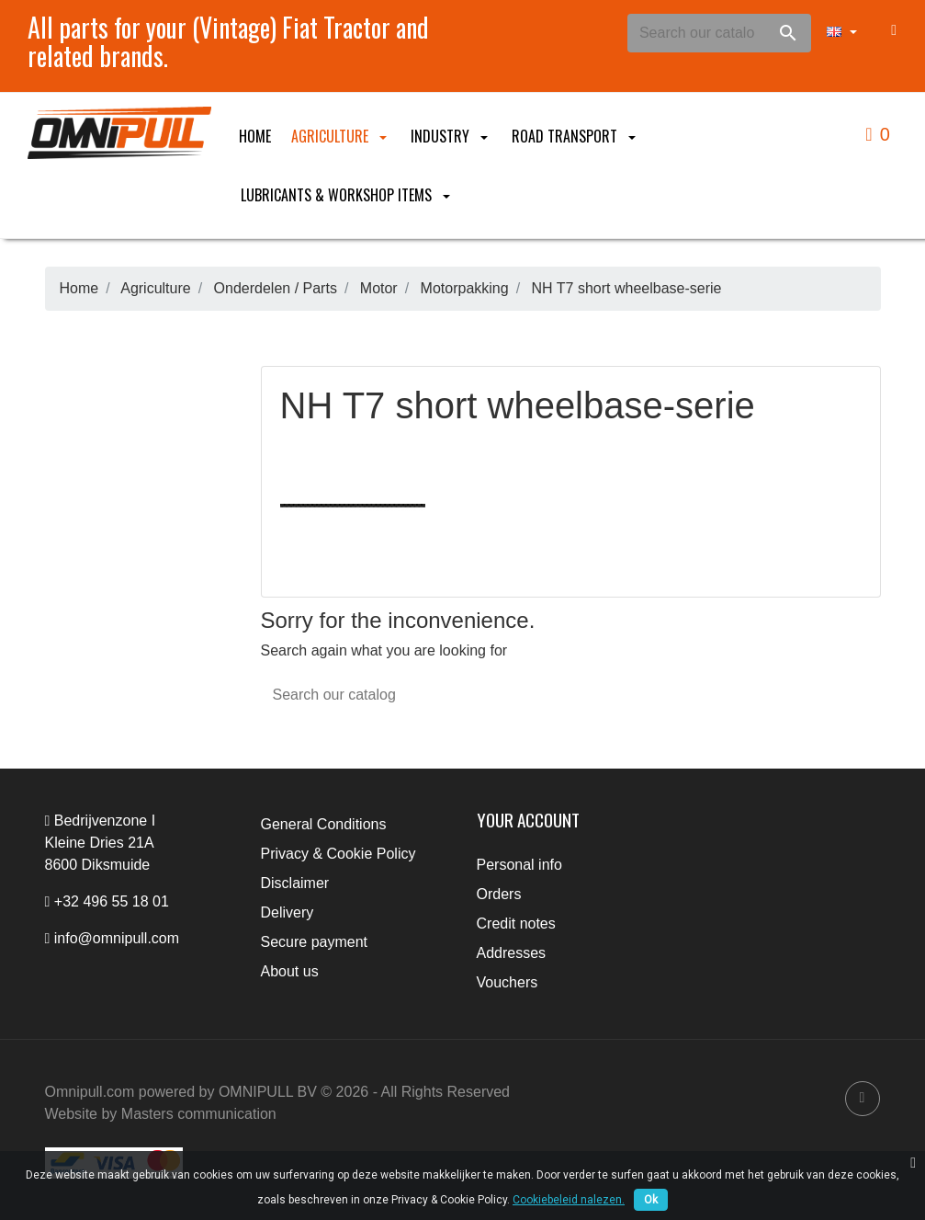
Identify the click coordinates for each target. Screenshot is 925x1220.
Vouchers (507, 982)
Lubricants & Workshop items (347, 195)
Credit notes (516, 923)
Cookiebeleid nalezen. (569, 1199)
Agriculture (340, 136)
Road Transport (575, 136)
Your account (528, 819)
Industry (451, 136)
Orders (499, 894)
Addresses (512, 953)
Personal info (519, 864)
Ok (651, 1199)
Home (255, 136)
